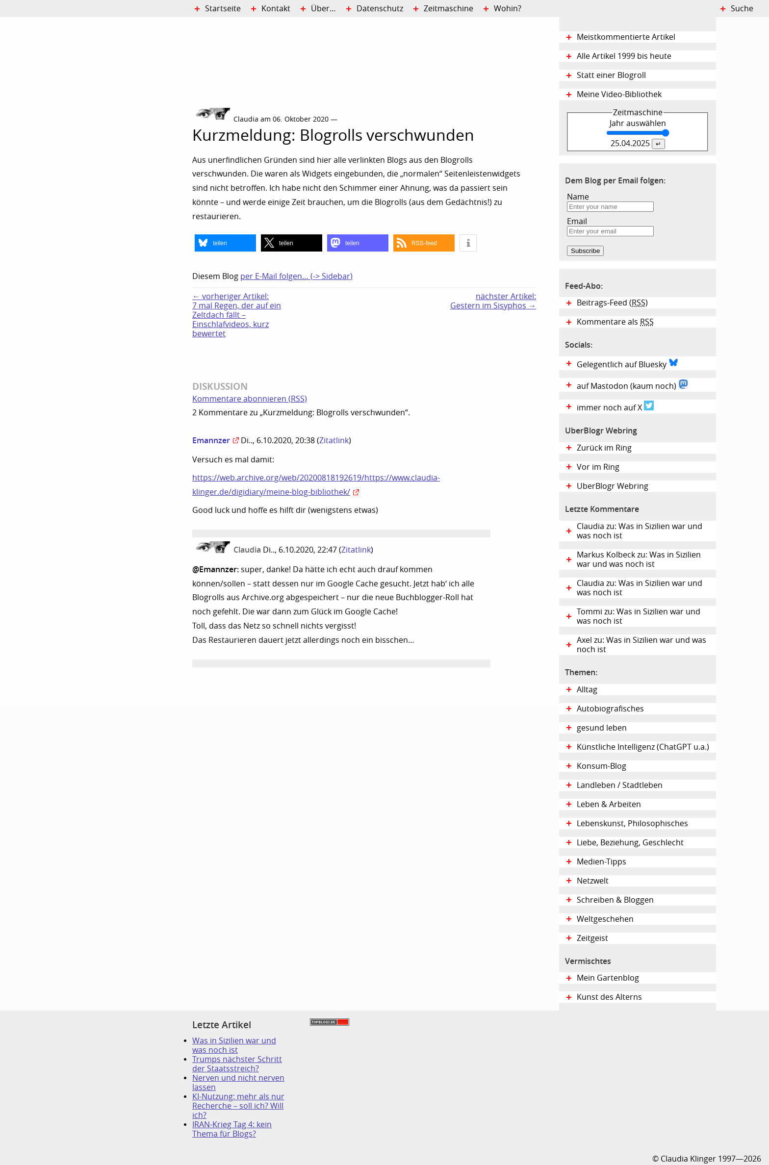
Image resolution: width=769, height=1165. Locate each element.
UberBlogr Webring (612, 486)
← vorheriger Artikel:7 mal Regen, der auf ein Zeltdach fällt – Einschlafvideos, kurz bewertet (236, 315)
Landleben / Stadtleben (620, 785)
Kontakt (275, 8)
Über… (323, 8)
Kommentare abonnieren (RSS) (249, 399)
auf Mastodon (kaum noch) (632, 385)
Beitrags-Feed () (612, 302)
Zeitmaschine (448, 8)
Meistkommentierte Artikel (626, 37)
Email (577, 221)
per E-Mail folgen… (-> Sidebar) (296, 276)
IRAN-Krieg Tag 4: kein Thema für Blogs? (232, 1129)
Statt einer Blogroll (611, 75)
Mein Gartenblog (608, 978)
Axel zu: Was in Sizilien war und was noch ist (641, 644)
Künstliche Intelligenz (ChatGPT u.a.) (643, 747)
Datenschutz (380, 8)
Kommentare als (615, 322)
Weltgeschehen (605, 919)
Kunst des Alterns (609, 997)
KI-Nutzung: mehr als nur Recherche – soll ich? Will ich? (238, 1106)
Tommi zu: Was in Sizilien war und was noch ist (638, 616)
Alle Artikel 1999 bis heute (624, 56)
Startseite (223, 8)
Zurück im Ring (604, 448)
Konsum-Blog (601, 766)
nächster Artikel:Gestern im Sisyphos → (493, 301)
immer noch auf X (615, 406)
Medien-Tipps (601, 861)
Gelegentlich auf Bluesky (627, 363)
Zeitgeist (592, 938)
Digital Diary (96, 164)
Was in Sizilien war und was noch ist (234, 1045)
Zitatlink (334, 440)
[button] (225, 243)
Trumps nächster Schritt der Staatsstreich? (237, 1064)
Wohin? (507, 8)
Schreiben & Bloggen (615, 900)
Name (578, 197)
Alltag (587, 689)
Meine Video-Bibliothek (619, 94)
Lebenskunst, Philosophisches (632, 823)
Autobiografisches (610, 708)
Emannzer (211, 440)
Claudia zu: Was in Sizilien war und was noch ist (639, 531)
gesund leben (602, 728)
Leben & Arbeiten (609, 804)
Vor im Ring (598, 467)
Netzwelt (593, 881)
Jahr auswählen (638, 123)
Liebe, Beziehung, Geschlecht (630, 842)
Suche (742, 8)
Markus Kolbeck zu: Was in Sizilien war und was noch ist (639, 559)
